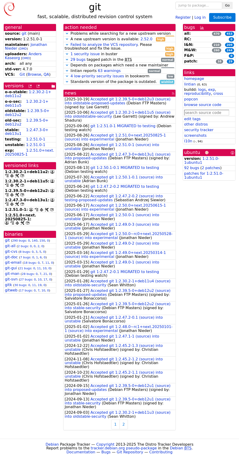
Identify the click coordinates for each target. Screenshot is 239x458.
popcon (191, 99)
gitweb (11, 290)
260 (216, 50)
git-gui (11, 268)
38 (219, 61)
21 (45, 274)
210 (216, 45)
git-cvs (11, 251)
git (24, 33)
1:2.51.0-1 (35, 139)
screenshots (195, 135)
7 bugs (25, 257)
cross (218, 93)
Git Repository (130, 452)
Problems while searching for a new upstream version (119, 34)
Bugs (106, 452)
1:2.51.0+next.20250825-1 (29, 152)
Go (227, 5)
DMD (23, 48)
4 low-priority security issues (97, 76)
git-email (13, 262)
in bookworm (119, 76)
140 (34, 240)
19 (40, 285)
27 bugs (26, 279)
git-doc (11, 257)
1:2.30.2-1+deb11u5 (27, 103)
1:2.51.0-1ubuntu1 (201, 160)
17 (45, 279)
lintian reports (113, 71)
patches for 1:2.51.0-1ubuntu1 (203, 175)
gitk (8, 285)
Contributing (161, 452)
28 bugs (28, 274)
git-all (10, 246)
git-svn (11, 279)
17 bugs (26, 290)
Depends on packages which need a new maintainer (119, 65)
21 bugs (25, 268)
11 (47, 262)
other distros (196, 124)
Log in (200, 17)
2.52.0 (146, 39)
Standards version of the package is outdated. (119, 82)
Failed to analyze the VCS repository (103, 44)
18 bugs (30, 262)
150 (42, 240)
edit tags (192, 119)
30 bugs (20, 285)
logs (202, 89)
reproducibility (197, 93)
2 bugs (23, 246)
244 (229, 50)
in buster (119, 54)
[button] (67, 33)
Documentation (81, 452)
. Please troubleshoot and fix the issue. (119, 47)
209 (229, 45)
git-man (12, 273)
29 (230, 61)
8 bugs (25, 251)
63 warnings (109, 70)
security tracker (199, 130)
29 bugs (77, 59)
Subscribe (222, 17)
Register (183, 17)
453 (229, 33)
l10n (188, 141)
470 (216, 33)
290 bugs (19, 240)
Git (22, 74)
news (70, 93)
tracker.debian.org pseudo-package (124, 448)
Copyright (105, 444)
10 (44, 268)
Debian (52, 444)
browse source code (202, 105)
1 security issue (85, 54)
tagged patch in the (119, 60)
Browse (34, 74)
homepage (194, 78)
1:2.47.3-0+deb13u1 (27, 132)
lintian (190, 84)
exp (211, 89)
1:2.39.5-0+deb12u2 (27, 113)
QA (46, 74)
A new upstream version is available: (115, 39)
